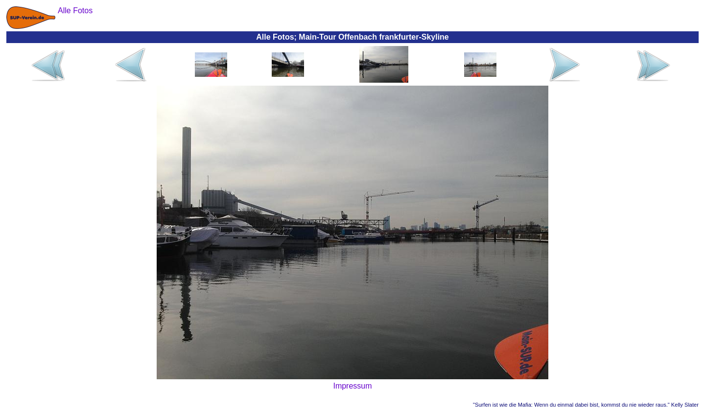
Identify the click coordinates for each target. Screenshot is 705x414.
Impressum (352, 386)
